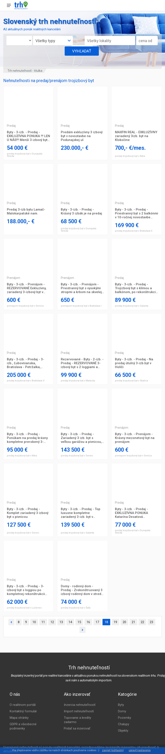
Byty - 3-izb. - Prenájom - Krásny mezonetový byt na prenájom (134, 438)
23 (151, 622)
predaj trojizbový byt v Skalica (131, 380)
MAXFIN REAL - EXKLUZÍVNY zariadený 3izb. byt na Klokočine (136, 136)
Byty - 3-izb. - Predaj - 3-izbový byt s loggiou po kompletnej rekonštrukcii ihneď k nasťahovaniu (26, 590)
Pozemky (124, 718)
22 (142, 622)
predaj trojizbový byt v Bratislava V (25, 380)
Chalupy (123, 724)
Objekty (123, 731)
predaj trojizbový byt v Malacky (78, 380)
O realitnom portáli (23, 705)
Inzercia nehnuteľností (79, 705)
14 (70, 622)
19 (115, 622)
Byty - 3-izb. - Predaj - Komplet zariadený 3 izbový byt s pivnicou (27, 513)
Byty (121, 705)
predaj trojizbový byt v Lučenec (24, 607)
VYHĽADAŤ (81, 51)
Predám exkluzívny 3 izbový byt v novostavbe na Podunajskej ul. (81, 136)
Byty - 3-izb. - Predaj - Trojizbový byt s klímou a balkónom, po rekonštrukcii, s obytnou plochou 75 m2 (136, 288)
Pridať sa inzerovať (77, 728)
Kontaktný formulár (23, 711)
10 (34, 622)
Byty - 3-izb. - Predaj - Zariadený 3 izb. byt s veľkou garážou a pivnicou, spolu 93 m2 (81, 438)
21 (133, 622)
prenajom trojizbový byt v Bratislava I (81, 305)
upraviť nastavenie (140, 750)
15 (79, 622)
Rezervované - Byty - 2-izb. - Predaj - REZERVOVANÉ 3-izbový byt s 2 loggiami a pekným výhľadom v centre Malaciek (82, 363)
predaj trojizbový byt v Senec (77, 455)
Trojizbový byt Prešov (28, 103)
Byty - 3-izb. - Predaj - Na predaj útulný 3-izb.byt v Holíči (134, 363)
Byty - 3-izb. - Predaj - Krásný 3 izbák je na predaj (81, 211)
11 (43, 622)
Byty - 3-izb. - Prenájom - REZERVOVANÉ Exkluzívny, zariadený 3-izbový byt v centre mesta (26, 288)
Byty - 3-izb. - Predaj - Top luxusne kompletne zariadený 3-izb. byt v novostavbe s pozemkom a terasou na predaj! (81, 513)
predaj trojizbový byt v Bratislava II (133, 230)
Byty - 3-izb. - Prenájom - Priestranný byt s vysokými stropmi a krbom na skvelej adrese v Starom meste (81, 288)
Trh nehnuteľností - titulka (25, 70)
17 (97, 622)
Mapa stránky (19, 718)
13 (61, 622)
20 (124, 622)
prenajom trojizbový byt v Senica (25, 305)
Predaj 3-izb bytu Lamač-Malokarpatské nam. (26, 211)
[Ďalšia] (82, 630)
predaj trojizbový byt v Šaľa (75, 607)
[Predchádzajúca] (11, 622)
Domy (122, 711)
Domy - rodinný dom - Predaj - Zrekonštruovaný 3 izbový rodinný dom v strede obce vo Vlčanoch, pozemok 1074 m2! (82, 590)
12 (52, 622)
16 (88, 622)
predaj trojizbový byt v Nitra (130, 156)
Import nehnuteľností (79, 711)
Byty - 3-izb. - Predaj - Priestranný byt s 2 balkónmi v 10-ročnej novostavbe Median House (136, 213)
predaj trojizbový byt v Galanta (131, 305)
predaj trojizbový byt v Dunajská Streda (24, 155)
